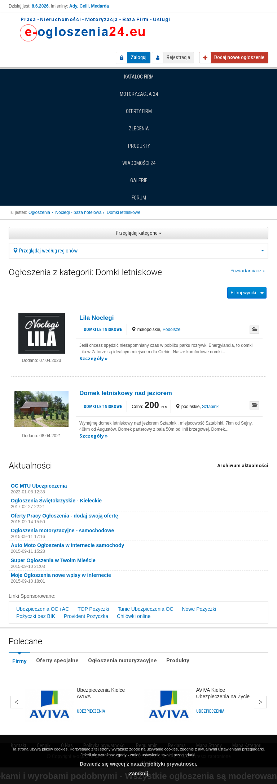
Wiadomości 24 (138, 163)
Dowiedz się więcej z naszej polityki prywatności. (138, 764)
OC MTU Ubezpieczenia (39, 486)
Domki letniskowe (103, 329)
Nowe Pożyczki (199, 609)
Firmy (19, 661)
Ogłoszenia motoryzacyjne (122, 660)
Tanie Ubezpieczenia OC (145, 609)
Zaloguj (138, 57)
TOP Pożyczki (93, 609)
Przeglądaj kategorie (139, 233)
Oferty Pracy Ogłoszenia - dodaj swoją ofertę (64, 516)
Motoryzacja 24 (139, 94)
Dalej (260, 702)
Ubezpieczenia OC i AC (42, 609)
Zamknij (138, 773)
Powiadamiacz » (247, 270)
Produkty (139, 146)
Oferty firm (139, 111)
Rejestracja (178, 57)
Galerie (139, 180)
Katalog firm (139, 77)
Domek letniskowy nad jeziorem (125, 393)
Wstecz (16, 702)
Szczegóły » (93, 358)
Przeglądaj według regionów (138, 251)
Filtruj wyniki (243, 292)
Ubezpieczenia (91, 711)
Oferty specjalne (57, 660)
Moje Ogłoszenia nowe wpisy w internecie (61, 575)
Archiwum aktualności (242, 465)
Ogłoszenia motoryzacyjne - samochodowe (62, 530)
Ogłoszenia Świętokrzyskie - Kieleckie (56, 500)
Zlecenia (139, 128)
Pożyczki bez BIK (35, 616)
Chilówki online (133, 616)
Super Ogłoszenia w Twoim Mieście (53, 560)
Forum (139, 198)
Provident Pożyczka (86, 616)
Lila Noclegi (96, 317)
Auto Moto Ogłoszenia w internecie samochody (67, 545)
